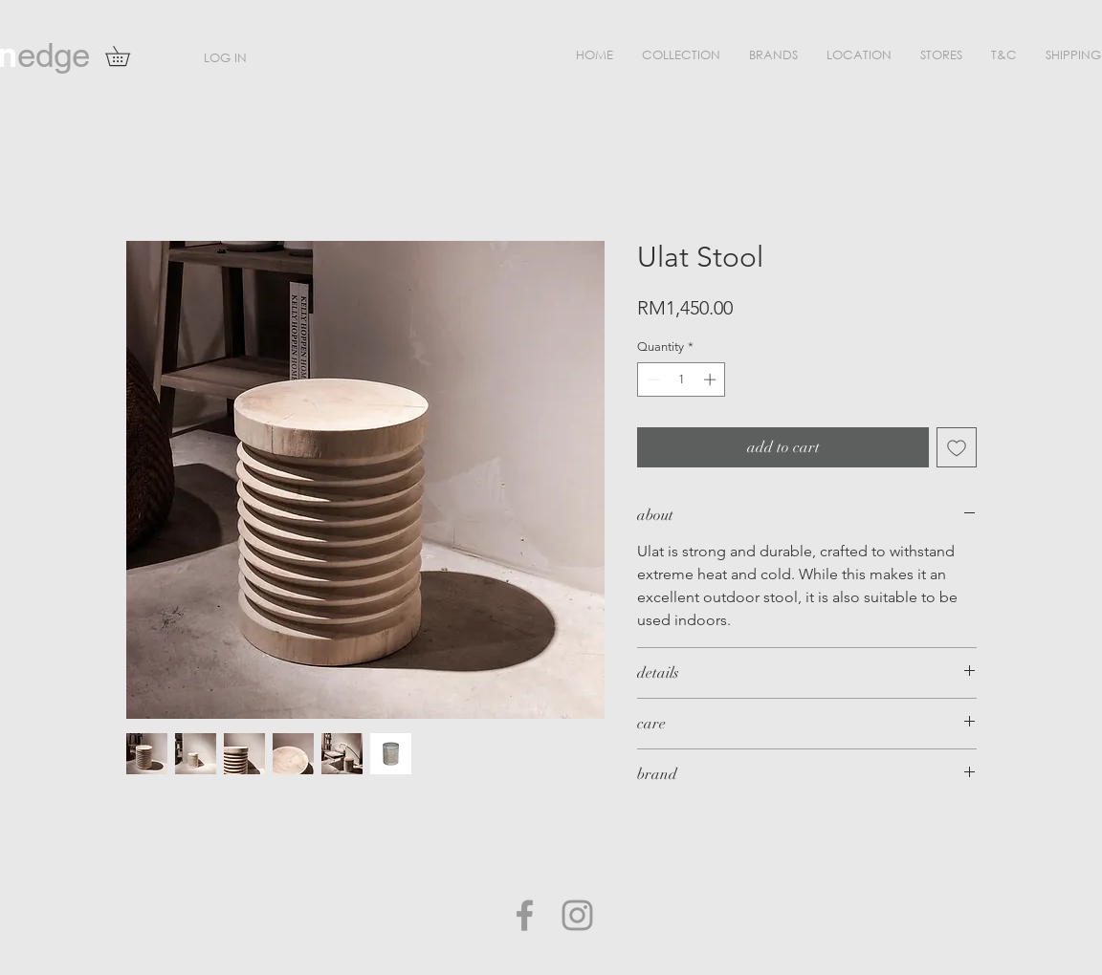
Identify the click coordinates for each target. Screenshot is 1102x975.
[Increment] (711, 379)
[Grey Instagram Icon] (577, 915)
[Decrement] (651, 379)
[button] (681, 55)
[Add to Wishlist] (957, 447)
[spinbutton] (681, 379)
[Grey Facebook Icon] (524, 915)
